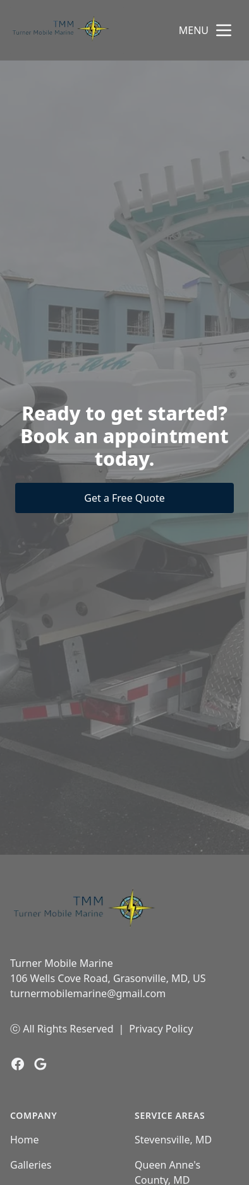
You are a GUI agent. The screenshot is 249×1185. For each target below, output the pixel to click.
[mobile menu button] (224, 30)
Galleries (30, 1165)
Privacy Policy (161, 1029)
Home (24, 1140)
